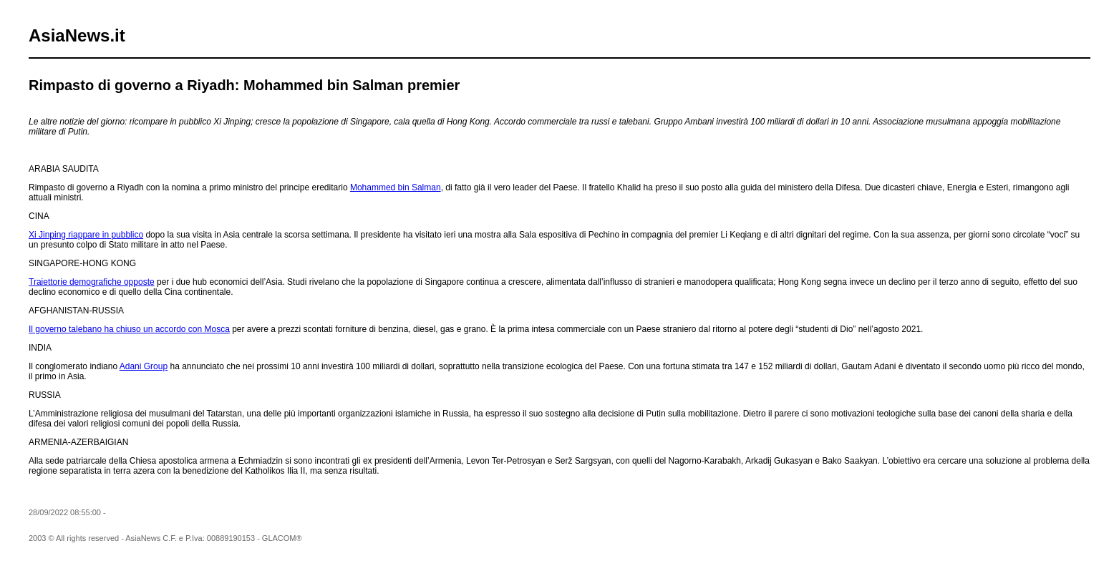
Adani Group (144, 366)
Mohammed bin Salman (395, 187)
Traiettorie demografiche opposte (92, 282)
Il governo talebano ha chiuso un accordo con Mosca (129, 329)
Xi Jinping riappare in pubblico (86, 235)
